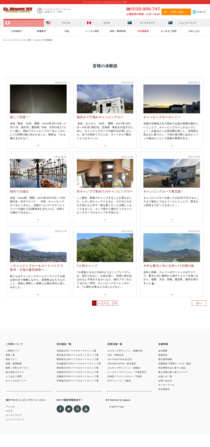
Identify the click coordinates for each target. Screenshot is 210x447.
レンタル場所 (92, 30)
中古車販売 (143, 30)
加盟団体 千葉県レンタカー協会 (174, 363)
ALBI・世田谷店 (115, 354)
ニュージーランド (15, 419)
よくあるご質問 (169, 30)
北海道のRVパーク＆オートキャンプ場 (76, 350)
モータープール (166, 384)
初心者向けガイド (15, 372)
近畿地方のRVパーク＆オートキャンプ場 (78, 376)
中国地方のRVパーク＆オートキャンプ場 (78, 380)
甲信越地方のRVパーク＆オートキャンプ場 (79, 363)
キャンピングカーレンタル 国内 (17, 40)
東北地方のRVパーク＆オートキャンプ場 (78, 354)
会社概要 (163, 350)
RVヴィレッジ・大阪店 (119, 380)
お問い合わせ (165, 380)
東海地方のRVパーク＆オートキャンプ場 (78, 367)
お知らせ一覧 (165, 376)
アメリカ (10, 406)
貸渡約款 (163, 354)
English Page (115, 406)
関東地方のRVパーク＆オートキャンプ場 (78, 359)
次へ (199, 303)
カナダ (9, 410)
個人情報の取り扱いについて (173, 372)
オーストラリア (14, 415)
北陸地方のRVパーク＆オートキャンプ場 (78, 372)
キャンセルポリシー (16, 380)
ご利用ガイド (13, 350)
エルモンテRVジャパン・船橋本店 (125, 350)
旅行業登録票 (165, 359)
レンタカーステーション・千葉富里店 (127, 372)
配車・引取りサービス (17, 367)
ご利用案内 (16, 30)
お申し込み (194, 30)
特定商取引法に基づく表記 (172, 367)
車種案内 (41, 30)
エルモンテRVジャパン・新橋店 (123, 367)
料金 (67, 30)
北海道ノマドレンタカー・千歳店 (124, 376)
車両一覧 (10, 354)
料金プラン (11, 359)
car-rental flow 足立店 (119, 359)
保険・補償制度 (118, 30)
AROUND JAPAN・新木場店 (121, 363)
